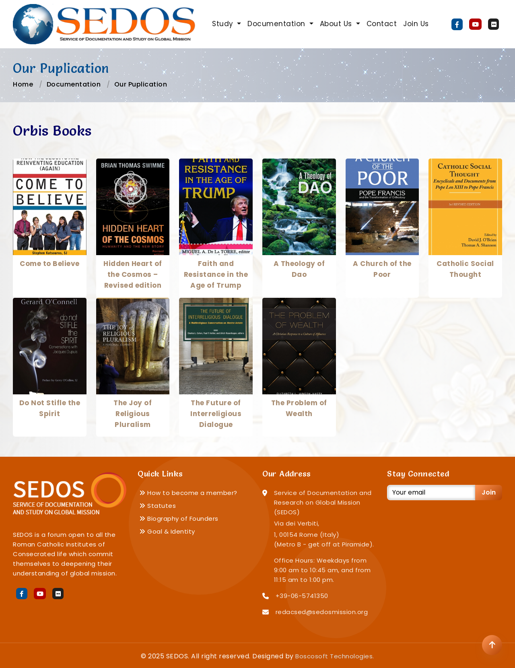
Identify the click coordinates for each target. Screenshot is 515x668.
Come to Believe (50, 263)
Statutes (157, 505)
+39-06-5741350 (302, 596)
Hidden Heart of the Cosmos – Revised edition (132, 274)
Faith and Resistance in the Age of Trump (216, 274)
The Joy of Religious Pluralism (132, 413)
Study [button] (223, 24)
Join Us (416, 24)
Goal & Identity (167, 531)
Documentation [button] (277, 24)
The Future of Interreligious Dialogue (215, 413)
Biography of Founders (178, 518)
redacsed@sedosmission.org (322, 612)
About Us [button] (337, 24)
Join (489, 492)
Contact (382, 24)
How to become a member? (188, 493)
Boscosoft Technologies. (334, 656)
